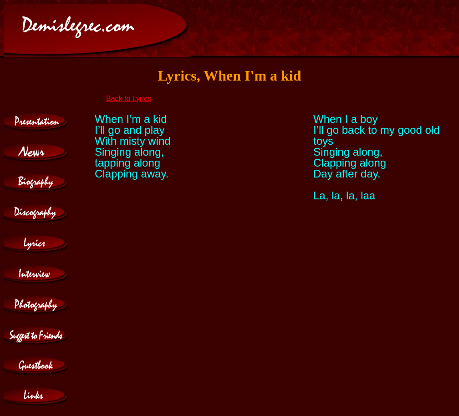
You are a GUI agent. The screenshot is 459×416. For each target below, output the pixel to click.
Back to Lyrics (128, 98)
